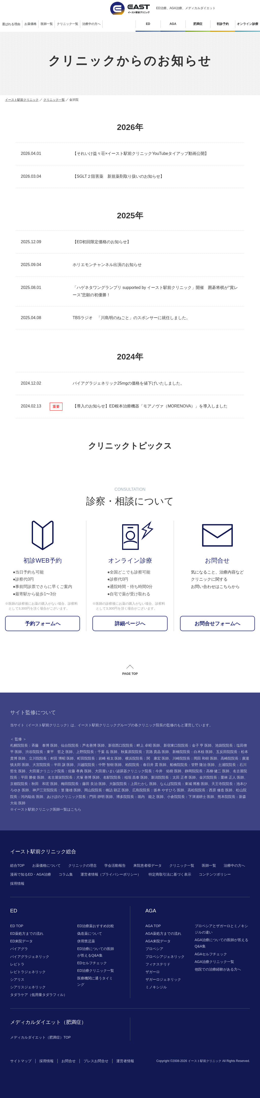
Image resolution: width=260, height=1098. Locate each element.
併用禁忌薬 (86, 941)
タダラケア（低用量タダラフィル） (38, 995)
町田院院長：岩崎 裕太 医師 (99, 758)
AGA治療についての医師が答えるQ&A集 (222, 943)
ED (148, 24)
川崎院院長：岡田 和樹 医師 (194, 758)
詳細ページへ (130, 623)
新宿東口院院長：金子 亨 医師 (188, 745)
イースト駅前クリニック (22, 100)
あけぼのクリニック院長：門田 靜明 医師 (80, 797)
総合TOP (17, 865)
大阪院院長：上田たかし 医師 (132, 784)
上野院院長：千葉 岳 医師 (96, 752)
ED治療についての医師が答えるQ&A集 (95, 952)
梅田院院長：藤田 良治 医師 (83, 784)
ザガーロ (152, 972)
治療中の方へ (234, 865)
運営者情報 (125, 1061)
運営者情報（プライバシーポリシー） (110, 874)
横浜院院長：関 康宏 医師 (147, 758)
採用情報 (17, 883)
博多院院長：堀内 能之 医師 (140, 797)
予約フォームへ (42, 623)
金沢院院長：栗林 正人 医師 (221, 777)
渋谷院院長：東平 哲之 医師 (49, 752)
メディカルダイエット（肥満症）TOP (40, 1037)
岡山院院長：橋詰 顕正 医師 (106, 790)
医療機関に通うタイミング (95, 981)
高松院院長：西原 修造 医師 (210, 790)
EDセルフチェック (92, 963)
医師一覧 (209, 865)
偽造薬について (89, 933)
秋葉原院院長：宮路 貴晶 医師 (145, 752)
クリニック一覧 (54, 100)
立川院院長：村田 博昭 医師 (51, 758)
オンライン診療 (247, 24)
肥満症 (197, 24)
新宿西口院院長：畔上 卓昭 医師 (134, 745)
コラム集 (66, 874)
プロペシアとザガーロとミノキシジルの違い (221, 929)
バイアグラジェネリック (29, 957)
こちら (76, 809)
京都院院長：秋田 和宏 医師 (33, 784)
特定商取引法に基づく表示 (170, 874)
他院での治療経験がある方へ (218, 969)
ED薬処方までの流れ (26, 933)
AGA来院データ (158, 941)
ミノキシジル (156, 987)
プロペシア (154, 949)
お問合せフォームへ (217, 623)
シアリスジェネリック (28, 987)
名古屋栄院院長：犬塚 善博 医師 (74, 777)
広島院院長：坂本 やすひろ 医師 (158, 790)
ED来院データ (21, 941)
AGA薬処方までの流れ (163, 933)
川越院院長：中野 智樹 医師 (99, 765)
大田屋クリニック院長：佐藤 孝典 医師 (60, 771)
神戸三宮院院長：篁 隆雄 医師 (56, 790)
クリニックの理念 (82, 865)
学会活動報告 (115, 865)
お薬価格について (46, 865)
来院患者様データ (147, 865)
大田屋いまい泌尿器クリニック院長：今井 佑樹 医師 (138, 771)
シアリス (17, 979)
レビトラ (17, 964)
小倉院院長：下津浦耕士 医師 (190, 797)
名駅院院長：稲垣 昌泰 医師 (125, 777)
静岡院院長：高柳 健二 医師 (207, 771)
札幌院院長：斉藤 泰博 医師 (33, 745)
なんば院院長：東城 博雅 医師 (184, 784)
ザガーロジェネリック (163, 979)
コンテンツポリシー (215, 874)
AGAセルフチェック (211, 954)
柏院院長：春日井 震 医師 (145, 765)
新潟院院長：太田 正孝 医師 (173, 777)
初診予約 (223, 24)
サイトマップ (20, 1061)
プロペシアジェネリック (165, 957)
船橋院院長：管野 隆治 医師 (192, 765)
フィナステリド (157, 964)
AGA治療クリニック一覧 (214, 962)
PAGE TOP (130, 674)
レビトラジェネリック (28, 972)
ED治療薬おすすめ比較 (95, 926)
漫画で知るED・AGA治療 (30, 874)
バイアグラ (19, 949)
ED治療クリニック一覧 (95, 971)
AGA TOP (153, 926)
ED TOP (16, 926)
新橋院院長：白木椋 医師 (192, 752)
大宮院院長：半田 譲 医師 (53, 765)
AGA (173, 24)
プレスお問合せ (96, 1061)
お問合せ (68, 1061)
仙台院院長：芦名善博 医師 (83, 745)
